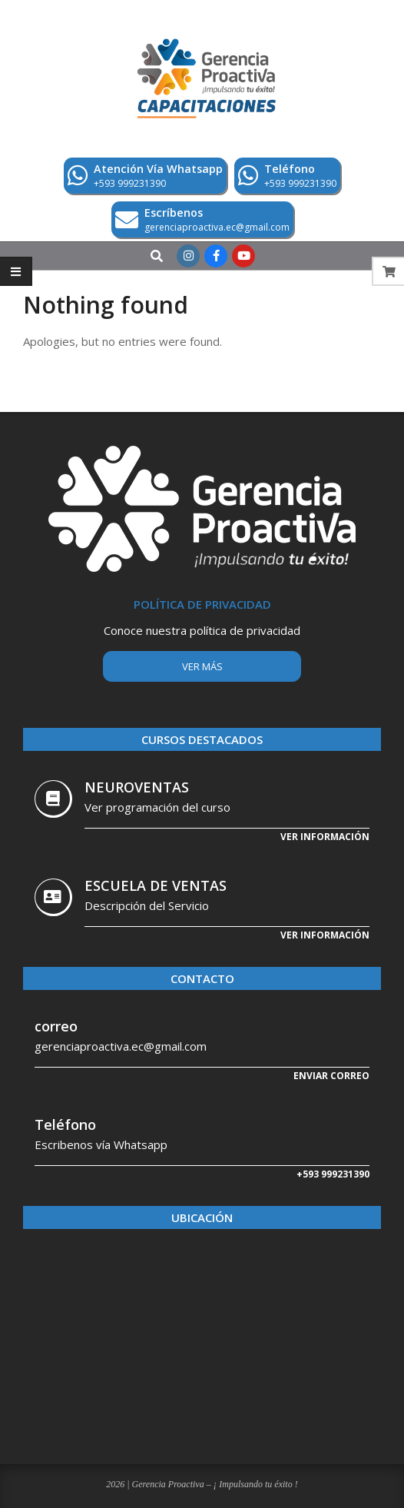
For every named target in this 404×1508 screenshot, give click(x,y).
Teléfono (65, 1124)
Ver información (324, 836)
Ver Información (324, 935)
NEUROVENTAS (136, 787)
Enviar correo (331, 1075)
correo (56, 1026)
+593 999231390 (332, 1174)
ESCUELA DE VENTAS (155, 885)
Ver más (202, 666)
